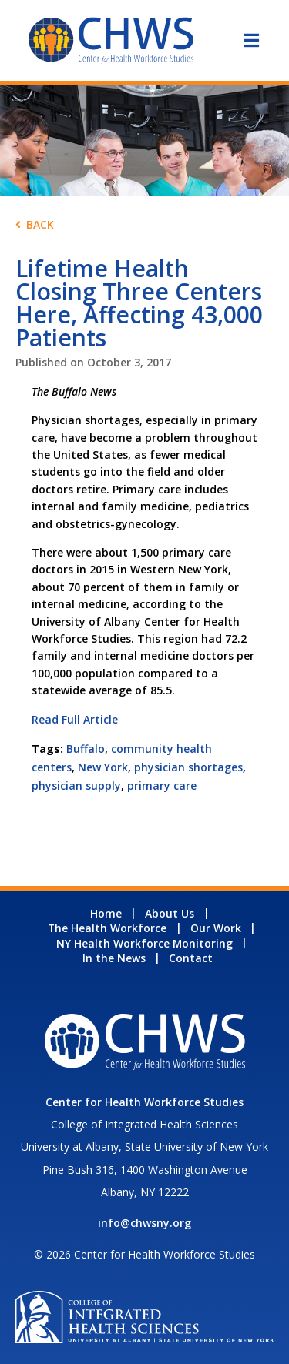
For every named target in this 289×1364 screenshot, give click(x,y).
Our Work (215, 928)
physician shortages (188, 767)
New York (103, 767)
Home (106, 913)
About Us (169, 913)
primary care (162, 785)
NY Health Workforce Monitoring (144, 943)
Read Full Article (75, 719)
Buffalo (85, 748)
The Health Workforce (107, 928)
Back (40, 224)
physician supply (76, 785)
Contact (191, 958)
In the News (114, 958)
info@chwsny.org (144, 1222)
